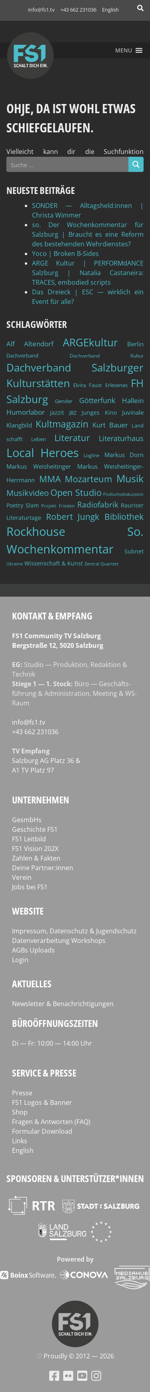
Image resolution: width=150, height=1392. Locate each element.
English (110, 9)
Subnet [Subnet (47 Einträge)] (134, 551)
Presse (22, 1092)
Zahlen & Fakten (36, 858)
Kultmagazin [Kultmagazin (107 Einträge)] (62, 424)
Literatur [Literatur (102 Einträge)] (72, 437)
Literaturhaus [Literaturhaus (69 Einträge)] (121, 438)
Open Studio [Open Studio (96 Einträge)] (76, 492)
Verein (22, 877)
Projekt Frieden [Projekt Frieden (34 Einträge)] (57, 506)
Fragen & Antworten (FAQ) (51, 1121)
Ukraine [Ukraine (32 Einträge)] (14, 564)
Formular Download (42, 1131)
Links (19, 1140)
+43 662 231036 (78, 9)
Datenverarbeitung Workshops (59, 940)
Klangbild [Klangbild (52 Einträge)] (19, 425)
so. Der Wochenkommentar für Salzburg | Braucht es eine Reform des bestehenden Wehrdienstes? (88, 234)
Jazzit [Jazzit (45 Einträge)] (57, 412)
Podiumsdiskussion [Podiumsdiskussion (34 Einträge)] (123, 494)
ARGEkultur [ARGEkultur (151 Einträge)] (90, 342)
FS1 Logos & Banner (42, 1102)
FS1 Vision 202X (35, 848)
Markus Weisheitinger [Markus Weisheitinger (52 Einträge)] (38, 466)
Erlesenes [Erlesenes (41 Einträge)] (116, 385)
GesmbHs (27, 819)
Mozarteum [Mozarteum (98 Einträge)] (88, 479)
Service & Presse (44, 1072)
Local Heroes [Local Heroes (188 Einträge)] (42, 452)
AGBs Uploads (33, 950)
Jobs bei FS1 (30, 887)
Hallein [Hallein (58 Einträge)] (133, 400)
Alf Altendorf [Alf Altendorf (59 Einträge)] (30, 343)
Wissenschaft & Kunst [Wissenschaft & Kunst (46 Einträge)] (53, 563)
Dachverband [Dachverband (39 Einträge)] (22, 355)
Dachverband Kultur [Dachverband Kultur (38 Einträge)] (107, 355)
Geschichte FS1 (35, 829)
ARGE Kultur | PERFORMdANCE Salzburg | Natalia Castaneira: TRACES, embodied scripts (88, 273)
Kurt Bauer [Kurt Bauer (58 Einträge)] (110, 424)
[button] (123, 50)
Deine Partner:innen (42, 867)
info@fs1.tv (41, 9)
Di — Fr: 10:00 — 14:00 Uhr (52, 1043)
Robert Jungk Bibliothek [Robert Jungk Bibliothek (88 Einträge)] (95, 516)
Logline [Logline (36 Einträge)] (92, 455)
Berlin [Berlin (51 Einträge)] (135, 344)
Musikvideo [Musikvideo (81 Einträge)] (27, 492)
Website (28, 910)
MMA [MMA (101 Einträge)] (50, 479)
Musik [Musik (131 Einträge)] (130, 478)
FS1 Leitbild (29, 839)
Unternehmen (40, 799)
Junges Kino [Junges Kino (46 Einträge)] (99, 412)
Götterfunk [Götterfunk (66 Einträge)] (97, 400)
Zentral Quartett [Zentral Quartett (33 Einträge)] (101, 564)
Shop (20, 1112)
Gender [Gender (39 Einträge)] (63, 401)
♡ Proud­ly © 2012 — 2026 (75, 1356)
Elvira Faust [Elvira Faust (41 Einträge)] (87, 385)
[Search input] (68, 164)
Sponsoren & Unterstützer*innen (75, 1178)
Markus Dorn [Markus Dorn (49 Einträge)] (124, 455)
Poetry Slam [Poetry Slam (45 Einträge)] (22, 505)
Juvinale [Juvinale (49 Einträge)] (133, 412)
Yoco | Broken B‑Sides (65, 253)
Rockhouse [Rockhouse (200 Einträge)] (35, 531)
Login (20, 959)
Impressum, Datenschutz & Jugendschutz (74, 931)
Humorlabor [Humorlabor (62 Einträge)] (25, 412)
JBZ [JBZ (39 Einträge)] (72, 412)
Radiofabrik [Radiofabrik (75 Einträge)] (97, 504)
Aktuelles (32, 983)
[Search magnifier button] (136, 164)
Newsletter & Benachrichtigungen (63, 1003)
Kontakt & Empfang (52, 615)
